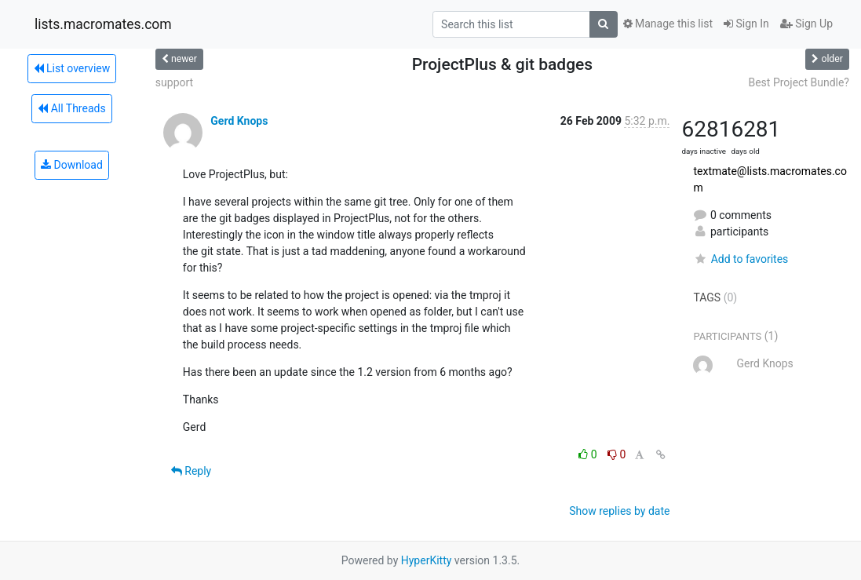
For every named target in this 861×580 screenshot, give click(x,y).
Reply (191, 471)
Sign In (746, 23)
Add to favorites (740, 259)
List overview (72, 68)
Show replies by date (619, 511)
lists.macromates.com (103, 24)
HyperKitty (426, 560)
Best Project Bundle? (798, 82)
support (174, 82)
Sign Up (806, 23)
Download (72, 165)
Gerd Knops (239, 121)
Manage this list (668, 23)
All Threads (71, 108)
